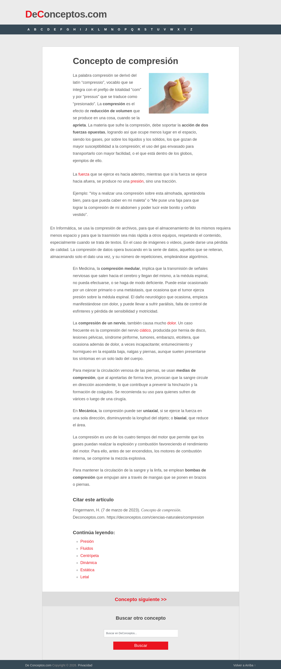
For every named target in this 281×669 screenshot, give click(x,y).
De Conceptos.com (38, 665)
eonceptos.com (66, 14)
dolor (171, 323)
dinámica (88, 562)
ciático (145, 330)
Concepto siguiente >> (141, 599)
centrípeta (89, 555)
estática (87, 570)
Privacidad (85, 665)
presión (137, 181)
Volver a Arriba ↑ (244, 665)
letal (84, 577)
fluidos (86, 548)
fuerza (83, 174)
